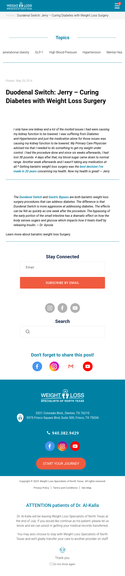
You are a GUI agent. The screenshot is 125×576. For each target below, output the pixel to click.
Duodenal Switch (30, 197)
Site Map (86, 487)
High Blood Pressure (63, 52)
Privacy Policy (41, 487)
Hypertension (91, 52)
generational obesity (15, 52)
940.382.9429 (65, 433)
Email (31, 267)
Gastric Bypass (59, 197)
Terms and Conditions (65, 487)
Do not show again (64, 564)
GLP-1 (39, 52)
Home (10, 15)
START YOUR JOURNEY (61, 463)
